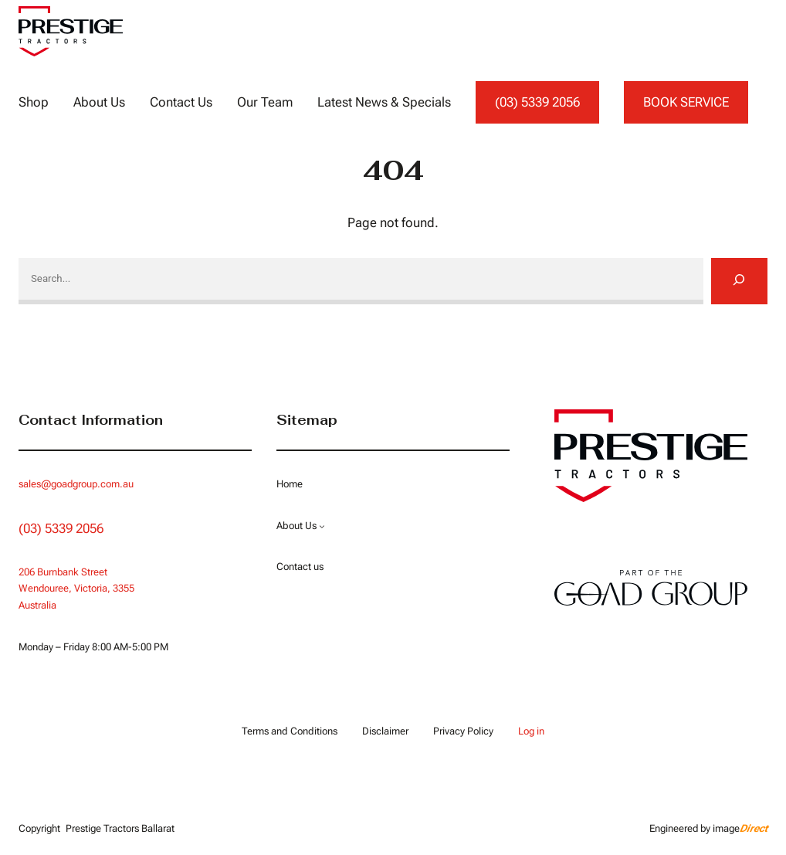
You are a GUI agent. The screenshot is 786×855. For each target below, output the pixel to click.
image (740, 828)
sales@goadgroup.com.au (76, 484)
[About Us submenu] (321, 526)
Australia (37, 605)
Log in (530, 731)
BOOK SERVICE (686, 102)
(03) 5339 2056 (537, 102)
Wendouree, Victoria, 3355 (76, 588)
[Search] (738, 281)
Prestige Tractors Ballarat (120, 828)
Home (289, 484)
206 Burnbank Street (63, 572)
